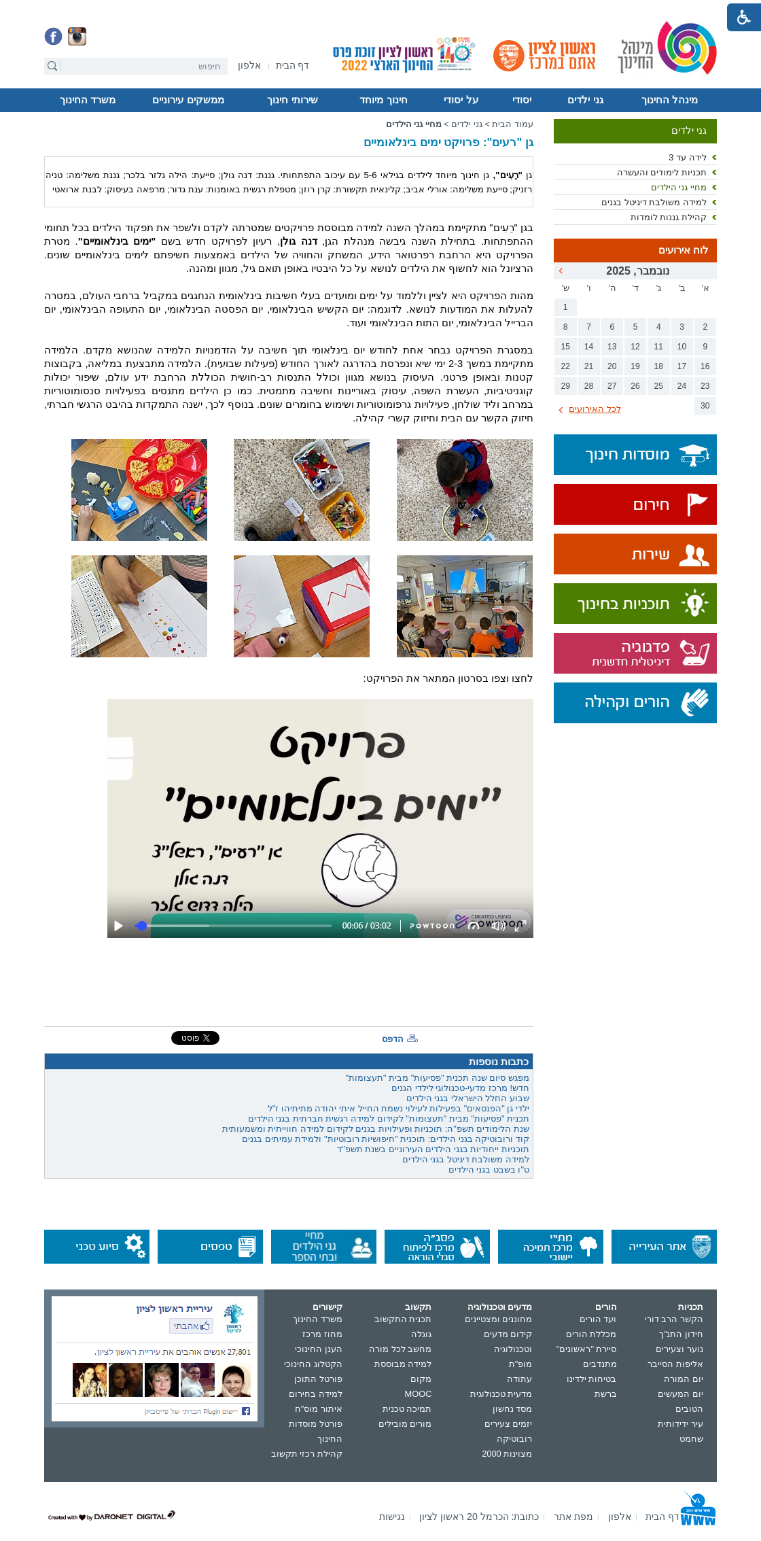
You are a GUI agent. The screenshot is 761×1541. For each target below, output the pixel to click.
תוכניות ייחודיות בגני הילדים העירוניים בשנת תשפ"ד (433, 1149)
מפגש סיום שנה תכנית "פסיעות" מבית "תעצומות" (437, 1078)
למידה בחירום (315, 1394)
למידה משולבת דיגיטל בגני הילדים (465, 1159)
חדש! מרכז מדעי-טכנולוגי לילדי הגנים (460, 1088)
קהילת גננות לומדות (669, 217)
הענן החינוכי (318, 1349)
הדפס (393, 1039)
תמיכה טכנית (407, 1409)
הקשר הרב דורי (674, 1319)
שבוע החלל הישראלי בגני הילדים (467, 1098)
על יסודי (461, 99)
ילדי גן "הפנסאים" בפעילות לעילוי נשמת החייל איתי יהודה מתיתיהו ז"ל (398, 1108)
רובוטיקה (514, 1439)
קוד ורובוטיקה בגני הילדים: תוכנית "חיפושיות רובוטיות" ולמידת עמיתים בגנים (385, 1139)
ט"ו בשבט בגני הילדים (488, 1169)
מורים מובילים (405, 1424)
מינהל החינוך (669, 99)
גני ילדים (585, 99)
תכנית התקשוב (403, 1319)
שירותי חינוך (292, 99)
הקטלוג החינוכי (313, 1364)
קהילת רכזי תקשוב (306, 1454)
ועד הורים (598, 1319)
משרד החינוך (88, 99)
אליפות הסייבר (675, 1364)
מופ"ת (521, 1364)
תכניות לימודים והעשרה (662, 172)
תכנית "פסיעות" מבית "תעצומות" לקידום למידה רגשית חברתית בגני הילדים (388, 1118)
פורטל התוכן (318, 1379)
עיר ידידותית (680, 1424)
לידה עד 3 (688, 157)
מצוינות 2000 (507, 1454)
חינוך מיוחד (383, 99)
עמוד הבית (512, 124)
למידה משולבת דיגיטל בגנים (654, 202)
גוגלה (421, 1334)
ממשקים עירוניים (188, 99)
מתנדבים (600, 1364)
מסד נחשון (513, 1409)
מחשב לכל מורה (400, 1349)
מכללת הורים (591, 1334)
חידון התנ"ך (681, 1334)
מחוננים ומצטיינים (499, 1319)
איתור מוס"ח (318, 1409)
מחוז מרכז (322, 1334)
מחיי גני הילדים (679, 187)
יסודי (521, 99)
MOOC (418, 1394)
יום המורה (683, 1379)
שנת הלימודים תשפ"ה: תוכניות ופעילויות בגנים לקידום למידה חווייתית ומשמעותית (375, 1129)
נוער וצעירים (679, 1349)
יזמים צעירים (508, 1424)
